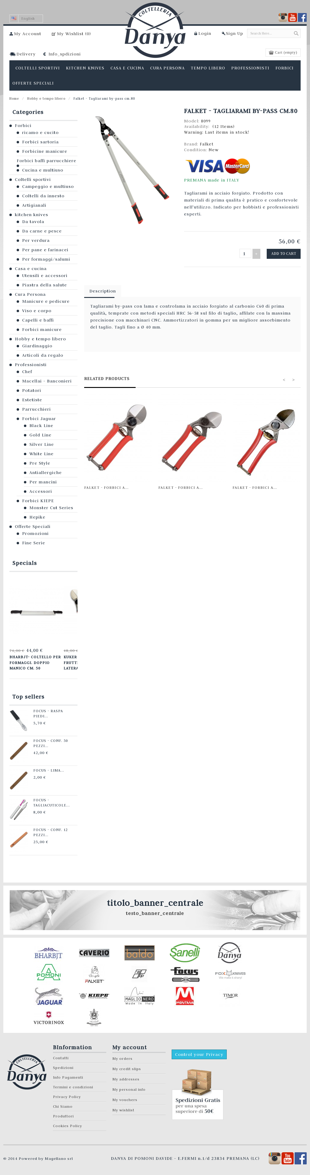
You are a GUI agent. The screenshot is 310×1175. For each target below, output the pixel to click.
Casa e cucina (31, 268)
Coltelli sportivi (33, 179)
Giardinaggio (37, 346)
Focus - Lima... (45, 769)
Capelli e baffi (38, 320)
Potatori (31, 390)
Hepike (37, 517)
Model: (192, 121)
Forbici (23, 125)
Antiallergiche (45, 472)
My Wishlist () (74, 33)
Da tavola (33, 221)
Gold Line (40, 435)
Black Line (41, 425)
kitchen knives (31, 214)
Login (204, 33)
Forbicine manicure (44, 151)
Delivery (26, 54)
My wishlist (123, 1108)
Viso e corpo (36, 310)
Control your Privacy (199, 1053)
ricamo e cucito (40, 132)
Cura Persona (30, 294)
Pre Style (39, 463)
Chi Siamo (63, 1105)
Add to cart (284, 253)
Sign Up (234, 33)
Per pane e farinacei (45, 249)
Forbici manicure (42, 329)
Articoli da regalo (42, 355)
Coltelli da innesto (43, 196)
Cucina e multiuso (42, 170)
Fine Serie (33, 543)
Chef (27, 371)
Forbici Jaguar (39, 418)
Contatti (61, 1056)
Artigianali (34, 205)
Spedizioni (63, 1066)
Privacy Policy (67, 1095)
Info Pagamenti (68, 1075)
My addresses (126, 1077)
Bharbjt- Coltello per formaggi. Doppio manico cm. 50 (34, 662)
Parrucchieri (36, 409)
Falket (206, 144)
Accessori (40, 491)
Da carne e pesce (42, 231)
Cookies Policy (67, 1124)
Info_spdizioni (64, 54)
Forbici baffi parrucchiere (46, 160)
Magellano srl (59, 1156)
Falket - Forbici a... (106, 486)
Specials (24, 562)
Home (14, 98)
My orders (122, 1057)
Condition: (196, 149)
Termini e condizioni (73, 1085)
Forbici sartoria (40, 142)
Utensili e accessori (45, 275)
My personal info (129, 1088)
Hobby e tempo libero (46, 98)
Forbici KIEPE (38, 500)
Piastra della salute (44, 285)
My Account (27, 33)
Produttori (63, 1114)
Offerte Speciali (33, 526)
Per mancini (43, 482)
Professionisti (31, 364)
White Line (41, 453)
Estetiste (32, 399)
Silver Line (41, 444)
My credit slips (126, 1067)
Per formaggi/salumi (46, 259)
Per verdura (36, 240)
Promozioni (35, 533)
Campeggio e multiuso (48, 186)
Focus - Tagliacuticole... (48, 800)
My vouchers (124, 1098)
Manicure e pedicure (46, 301)
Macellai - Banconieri (47, 381)
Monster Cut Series (51, 507)
